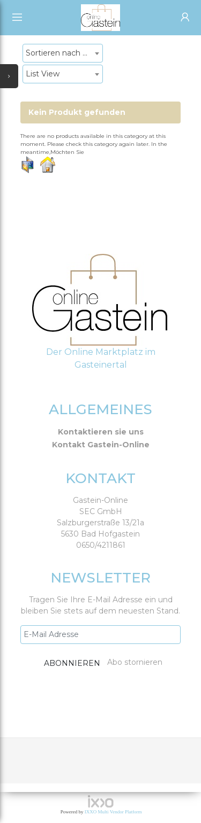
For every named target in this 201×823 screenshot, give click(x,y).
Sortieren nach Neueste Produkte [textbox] (64, 53)
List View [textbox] (42, 74)
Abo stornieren (134, 662)
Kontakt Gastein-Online (101, 444)
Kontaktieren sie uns (101, 432)
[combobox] (63, 53)
